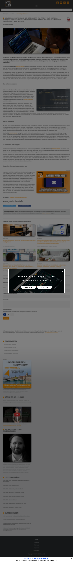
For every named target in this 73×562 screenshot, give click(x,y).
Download (28, 287)
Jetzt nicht (44, 287)
